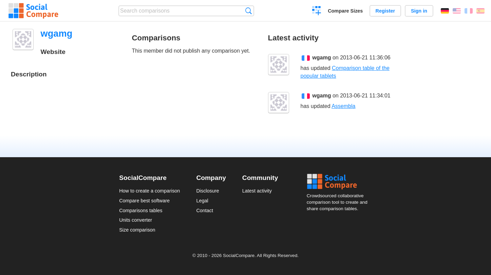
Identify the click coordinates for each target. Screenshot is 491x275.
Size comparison (137, 230)
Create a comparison (316, 11)
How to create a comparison (149, 191)
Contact (204, 210)
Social (339, 181)
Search (248, 10)
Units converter (135, 220)
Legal (202, 200)
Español (480, 11)
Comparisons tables (140, 210)
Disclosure (207, 191)
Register (385, 11)
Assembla (343, 106)
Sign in (419, 11)
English (457, 11)
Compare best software (144, 200)
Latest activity (257, 191)
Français (469, 11)
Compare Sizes (345, 11)
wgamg (321, 57)
